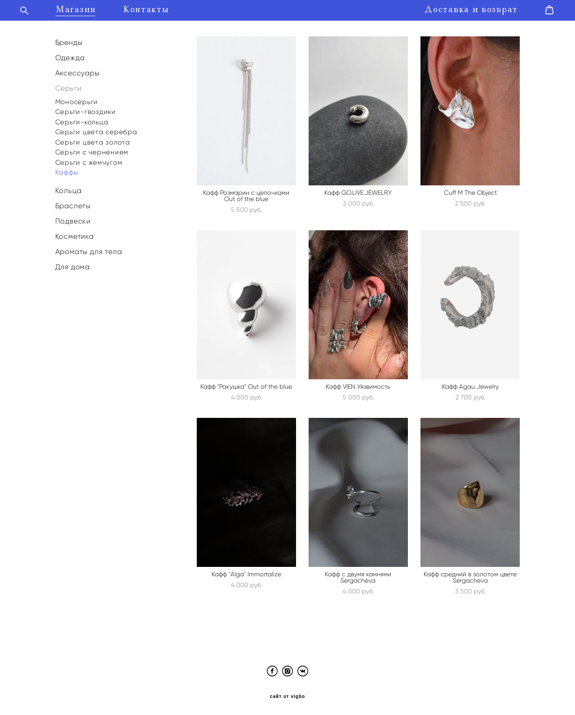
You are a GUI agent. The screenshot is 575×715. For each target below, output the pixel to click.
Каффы (67, 170)
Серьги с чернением (92, 149)
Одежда (70, 55)
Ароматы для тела (88, 249)
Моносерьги (76, 99)
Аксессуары (77, 70)
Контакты (158, 8)
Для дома (72, 264)
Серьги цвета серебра (96, 129)
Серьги (68, 86)
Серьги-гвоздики (85, 109)
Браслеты (73, 203)
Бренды (69, 39)
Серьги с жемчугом (89, 160)
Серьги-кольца (82, 119)
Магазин (87, 8)
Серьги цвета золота (92, 140)
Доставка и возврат (459, 8)
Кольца (68, 188)
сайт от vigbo (287, 694)
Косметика (74, 233)
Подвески (73, 218)
